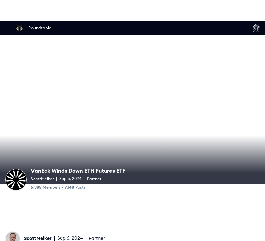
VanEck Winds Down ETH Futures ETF (79, 171)
